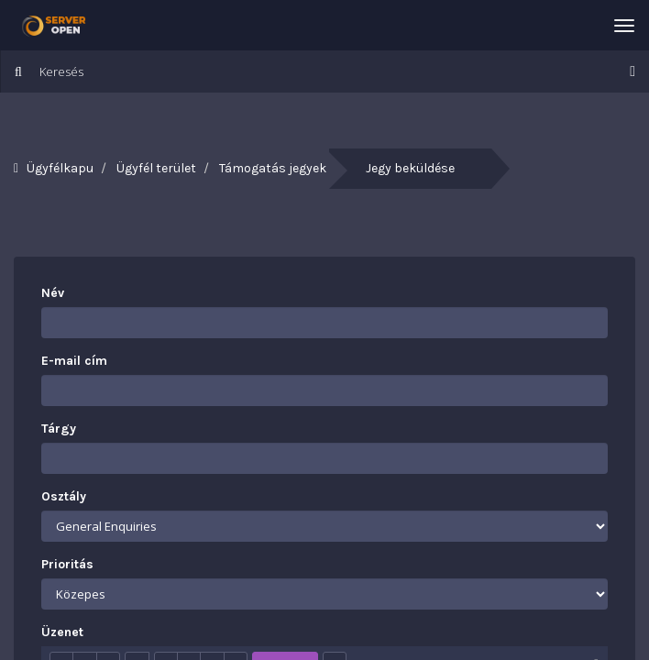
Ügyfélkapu (60, 168)
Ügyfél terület (156, 168)
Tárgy (58, 428)
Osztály (63, 496)
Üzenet (62, 632)
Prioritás (67, 564)
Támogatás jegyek (272, 168)
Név (52, 293)
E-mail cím (74, 360)
